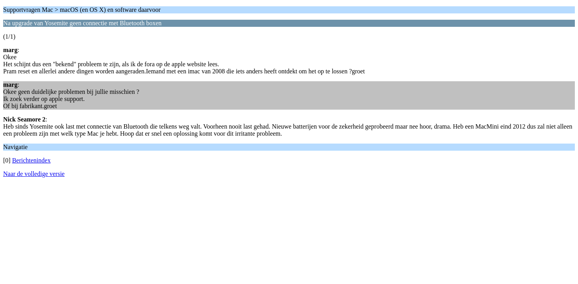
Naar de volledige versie (34, 173)
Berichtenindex (31, 160)
